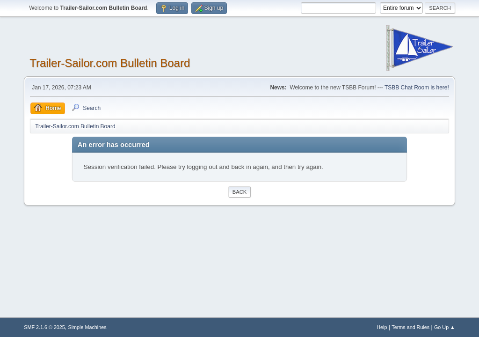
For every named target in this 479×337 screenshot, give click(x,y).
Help (382, 327)
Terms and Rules (410, 327)
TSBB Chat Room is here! (417, 87)
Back (239, 192)
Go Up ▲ (444, 327)
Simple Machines (87, 327)
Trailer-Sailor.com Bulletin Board (109, 63)
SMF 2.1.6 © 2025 (44, 327)
